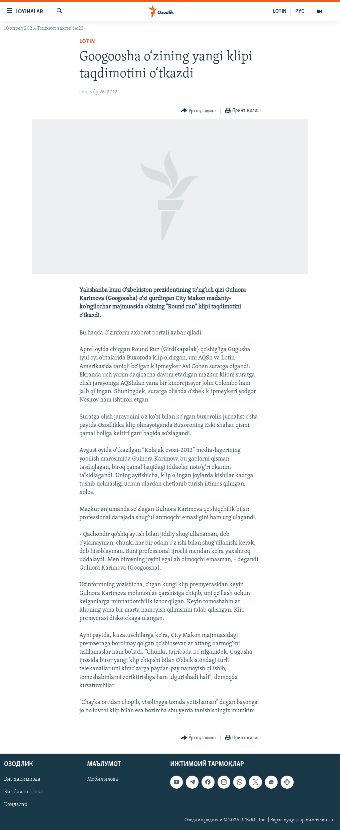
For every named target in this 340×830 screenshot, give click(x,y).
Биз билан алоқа (23, 792)
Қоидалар (15, 804)
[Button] (199, 110)
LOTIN (279, 11)
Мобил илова (102, 779)
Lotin (87, 41)
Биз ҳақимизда (22, 779)
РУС (299, 11)
